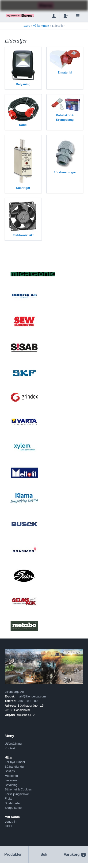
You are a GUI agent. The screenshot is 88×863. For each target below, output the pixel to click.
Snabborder (13, 803)
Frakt (8, 798)
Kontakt (10, 748)
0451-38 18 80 (28, 701)
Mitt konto (11, 776)
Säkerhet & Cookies (18, 789)
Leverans (11, 780)
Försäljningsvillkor (17, 794)
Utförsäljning (13, 743)
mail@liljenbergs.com (31, 696)
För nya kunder (15, 762)
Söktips (10, 771)
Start (26, 25)
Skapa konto (13, 807)
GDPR (9, 826)
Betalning (11, 785)
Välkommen (41, 25)
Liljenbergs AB (14, 691)
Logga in (10, 821)
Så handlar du (14, 766)
